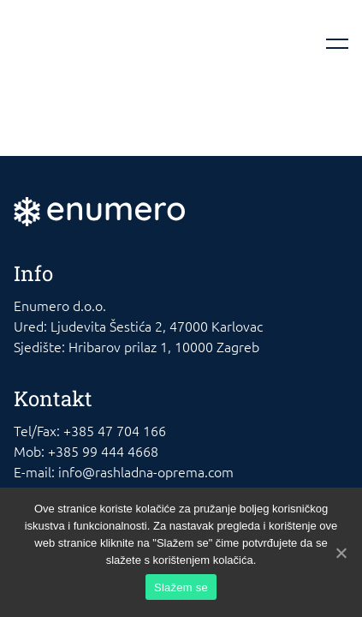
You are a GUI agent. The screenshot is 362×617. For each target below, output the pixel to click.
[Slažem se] (340, 552)
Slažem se (181, 587)
